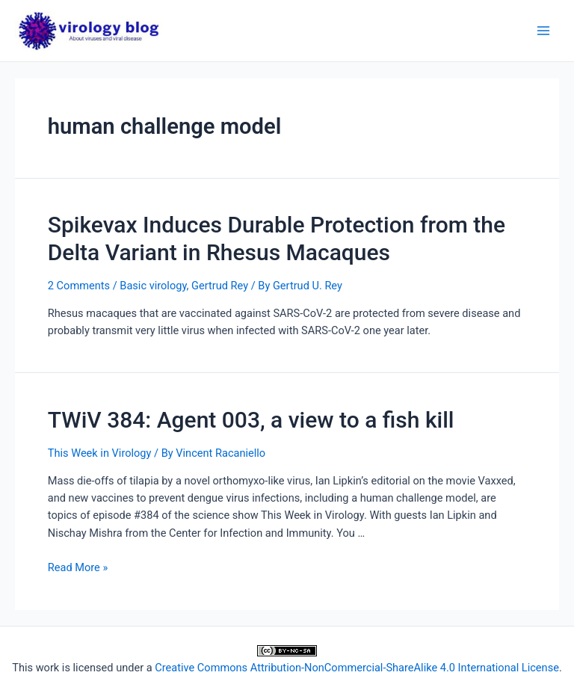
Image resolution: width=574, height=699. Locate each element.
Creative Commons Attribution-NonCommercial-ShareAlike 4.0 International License (357, 667)
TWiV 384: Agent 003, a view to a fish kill (251, 420)
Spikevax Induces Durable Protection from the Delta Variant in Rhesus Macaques (276, 238)
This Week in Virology (100, 453)
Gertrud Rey (219, 285)
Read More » (78, 567)
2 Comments (79, 285)
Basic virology (153, 285)
